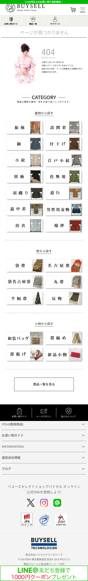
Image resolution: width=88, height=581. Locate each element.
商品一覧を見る (44, 384)
